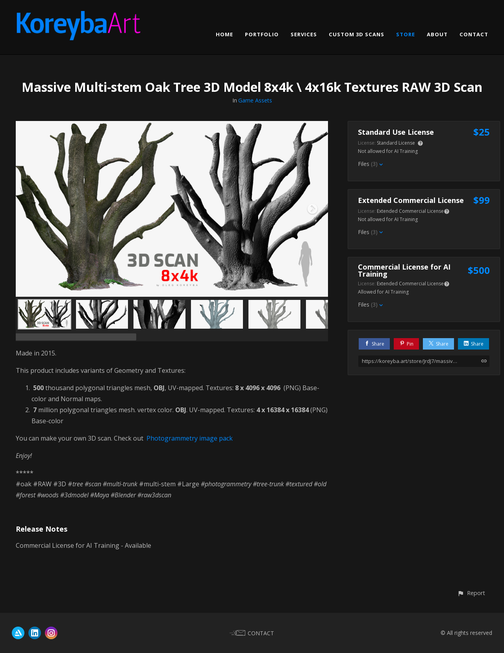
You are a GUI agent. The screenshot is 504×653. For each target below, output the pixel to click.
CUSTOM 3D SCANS (356, 34)
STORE (405, 34)
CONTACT (474, 34)
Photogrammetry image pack (189, 438)
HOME (224, 34)
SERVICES (304, 34)
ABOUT (437, 34)
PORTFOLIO (262, 34)
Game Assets (255, 100)
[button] (471, 593)
